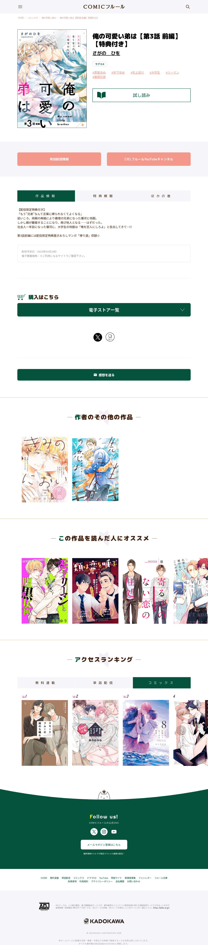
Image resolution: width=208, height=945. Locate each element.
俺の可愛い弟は (49, 17)
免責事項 (72, 870)
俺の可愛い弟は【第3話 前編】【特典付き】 (79, 17)
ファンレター (145, 867)
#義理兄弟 (99, 77)
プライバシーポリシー (102, 870)
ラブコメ (99, 64)
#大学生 (155, 72)
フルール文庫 (160, 867)
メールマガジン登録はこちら (104, 834)
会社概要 (120, 870)
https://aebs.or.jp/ (161, 897)
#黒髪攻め (99, 72)
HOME (21, 17)
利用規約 (83, 870)
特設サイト (116, 867)
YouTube (103, 867)
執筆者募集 (130, 867)
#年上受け (137, 72)
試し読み (123, 95)
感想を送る (104, 374)
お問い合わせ (133, 870)
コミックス (33, 17)
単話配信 (66, 867)
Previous (27, 590)
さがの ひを (106, 53)
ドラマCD (91, 867)
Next (181, 590)
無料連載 (54, 867)
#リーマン (172, 72)
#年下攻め (118, 72)
